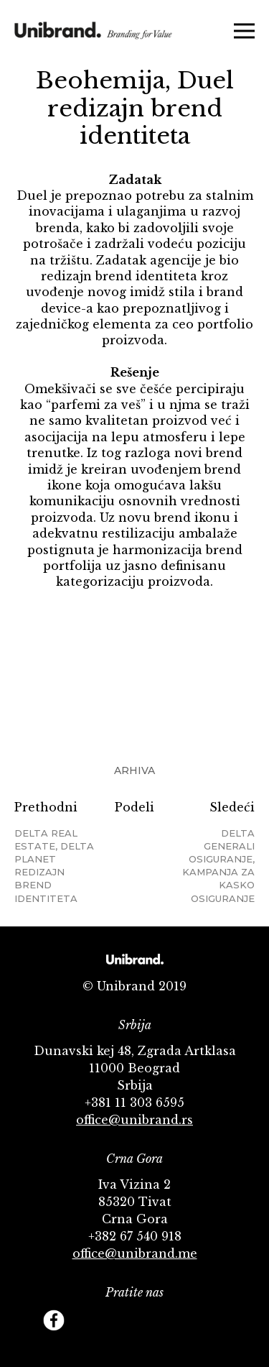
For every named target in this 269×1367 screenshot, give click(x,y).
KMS (93, 38)
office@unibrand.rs (134, 1120)
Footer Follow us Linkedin (215, 1320)
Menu (244, 31)
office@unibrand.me (134, 1253)
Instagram (150, 1320)
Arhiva (134, 770)
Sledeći (214, 852)
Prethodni (54, 852)
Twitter (86, 1320)
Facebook (54, 1320)
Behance (183, 1320)
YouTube (118, 1320)
